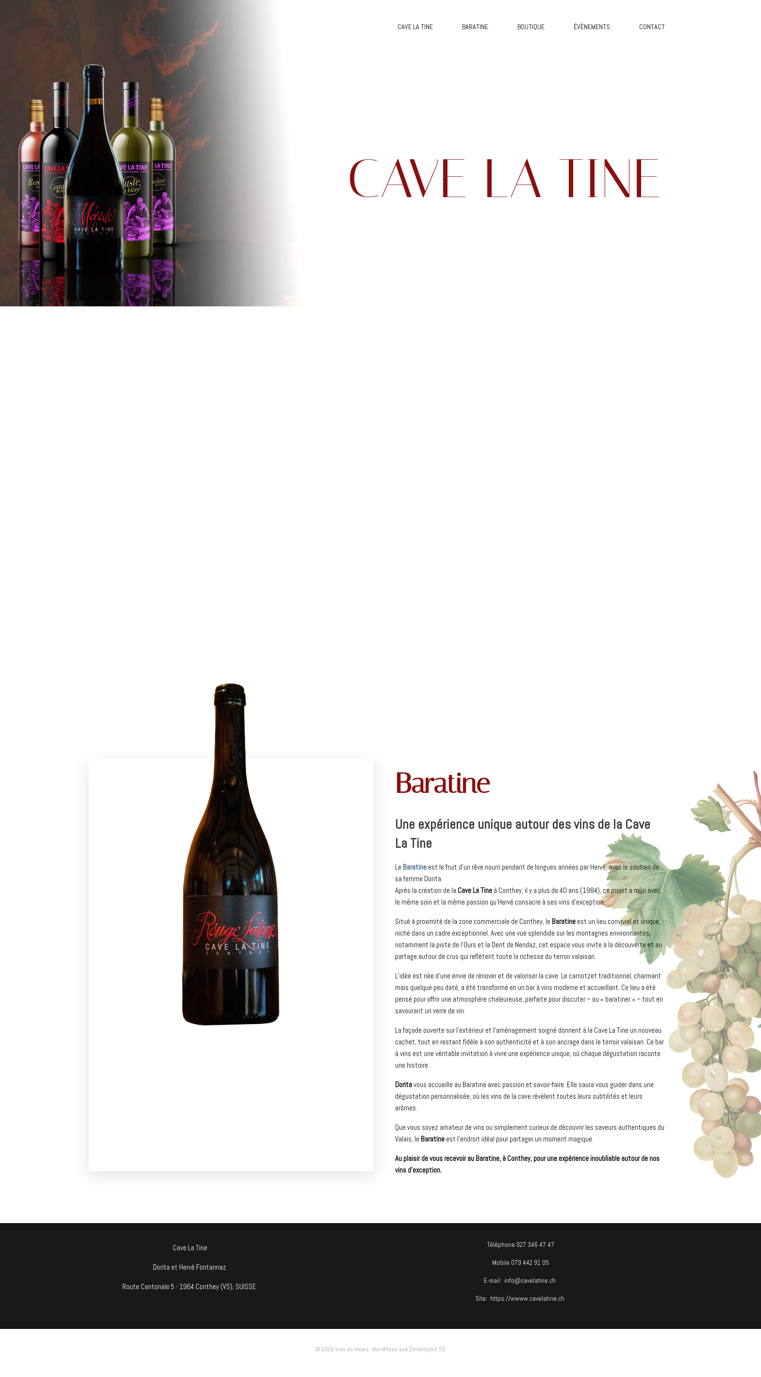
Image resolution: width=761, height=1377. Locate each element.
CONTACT (652, 26)
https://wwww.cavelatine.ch (527, 1298)
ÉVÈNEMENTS (592, 26)
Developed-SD (427, 1349)
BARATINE (475, 26)
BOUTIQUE (531, 26)
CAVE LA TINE (415, 26)
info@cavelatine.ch (530, 1280)
